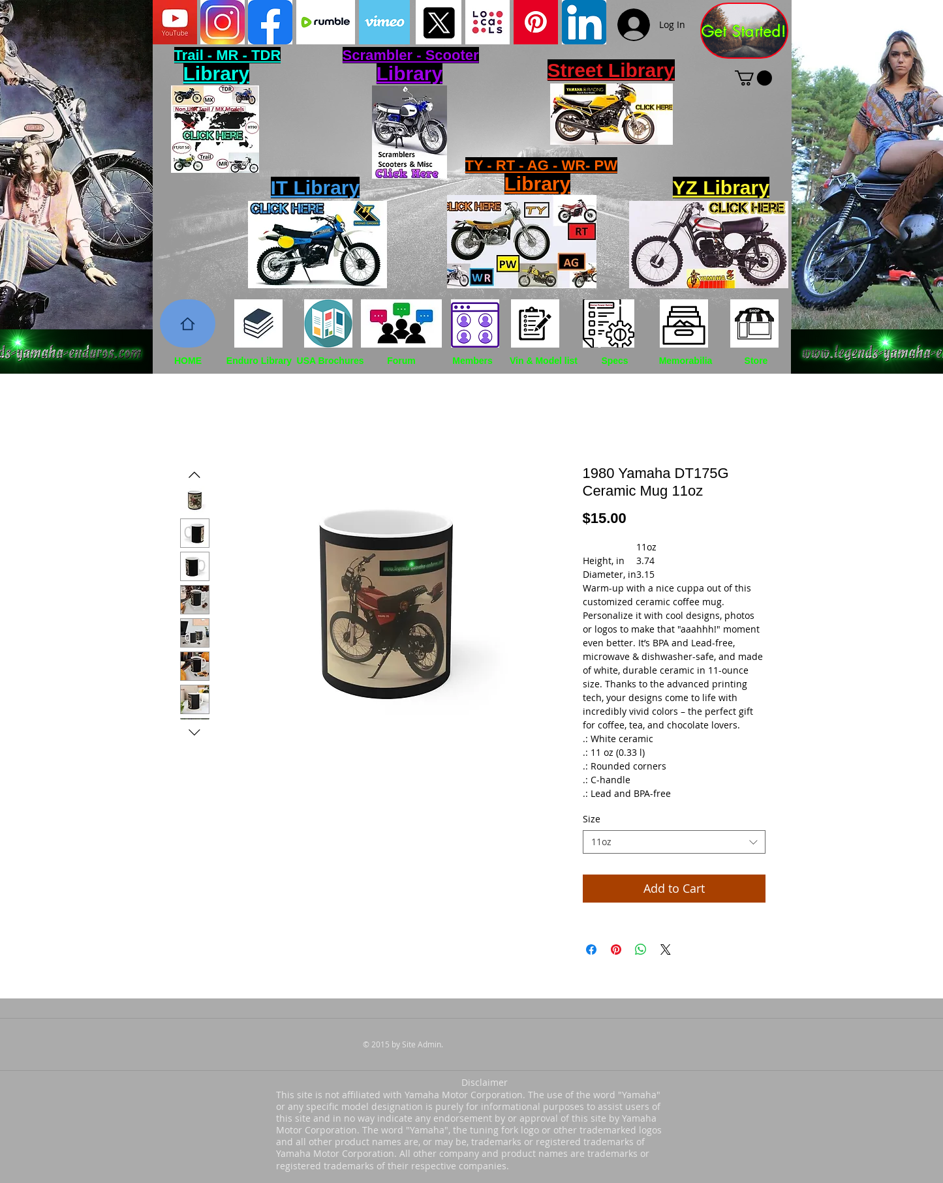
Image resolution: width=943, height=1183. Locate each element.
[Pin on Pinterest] (616, 949)
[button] (753, 77)
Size (591, 819)
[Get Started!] (744, 31)
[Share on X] (665, 949)
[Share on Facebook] (591, 949)
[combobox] (674, 842)
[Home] (187, 323)
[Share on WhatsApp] (641, 949)
